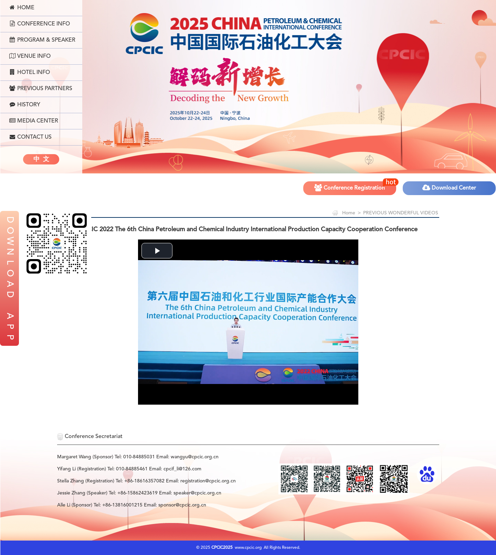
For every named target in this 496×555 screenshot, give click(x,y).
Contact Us (30, 137)
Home (22, 7)
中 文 (41, 159)
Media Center (34, 121)
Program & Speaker (42, 40)
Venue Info (30, 56)
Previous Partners (41, 88)
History (25, 105)
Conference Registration (355, 186)
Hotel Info (29, 72)
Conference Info (39, 24)
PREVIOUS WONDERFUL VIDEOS (400, 213)
